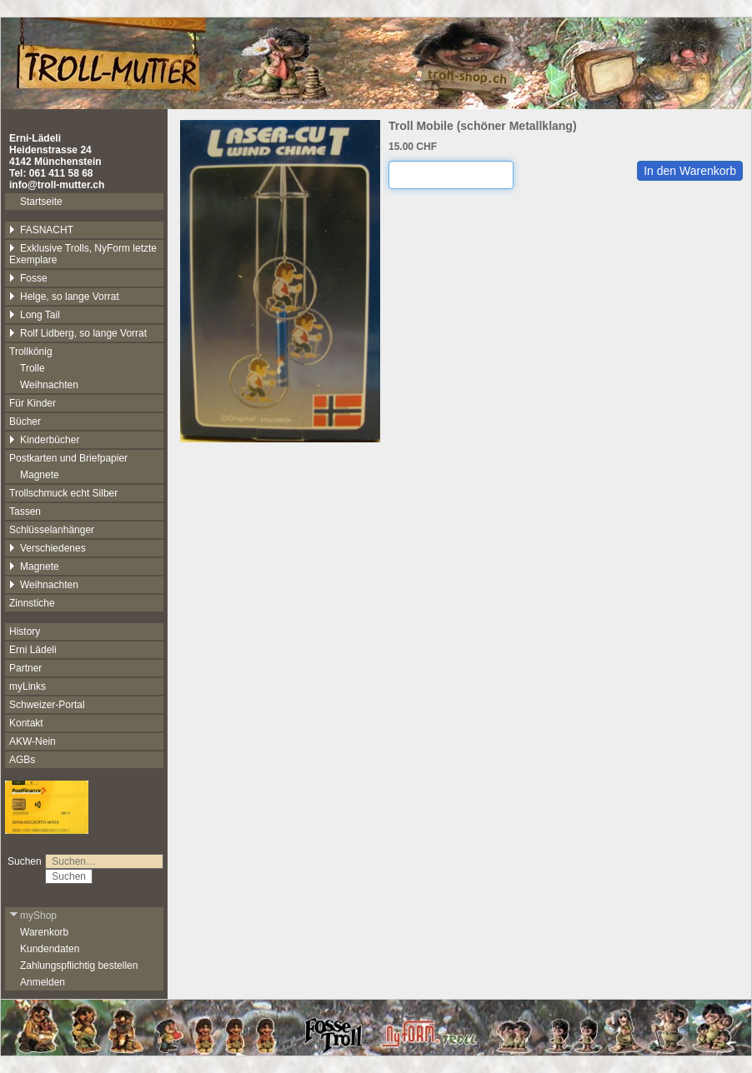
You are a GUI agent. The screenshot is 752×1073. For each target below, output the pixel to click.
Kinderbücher (44, 440)
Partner (25, 668)
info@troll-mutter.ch (56, 185)
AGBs (22, 760)
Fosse (28, 278)
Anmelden (42, 982)
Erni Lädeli (33, 650)
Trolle (32, 368)
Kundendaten (49, 949)
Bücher (25, 421)
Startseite (41, 201)
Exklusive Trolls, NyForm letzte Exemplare (83, 254)
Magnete (39, 475)
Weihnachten (49, 385)
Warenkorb (44, 932)
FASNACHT (41, 230)
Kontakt (26, 723)
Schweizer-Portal (47, 705)
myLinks (27, 686)
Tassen (25, 511)
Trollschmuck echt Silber (63, 493)
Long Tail (34, 315)
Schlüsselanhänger (51, 530)
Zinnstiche (32, 603)
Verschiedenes (47, 548)
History (24, 631)
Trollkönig (31, 351)
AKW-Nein (32, 741)
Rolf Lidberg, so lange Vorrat (78, 333)
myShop (33, 915)
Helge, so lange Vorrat (64, 296)
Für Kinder (32, 403)
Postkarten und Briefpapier (68, 458)
